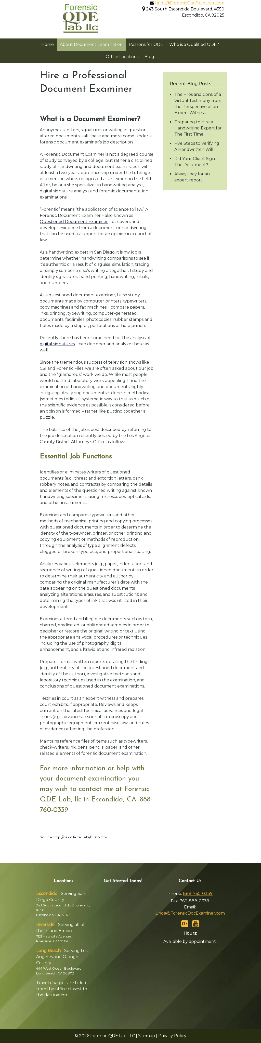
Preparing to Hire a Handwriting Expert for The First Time (198, 128)
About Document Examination (91, 44)
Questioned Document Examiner (74, 221)
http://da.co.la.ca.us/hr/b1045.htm (80, 837)
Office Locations (122, 56)
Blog (149, 56)
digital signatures (57, 343)
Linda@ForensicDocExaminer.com (189, 3)
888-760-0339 (198, 893)
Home (47, 44)
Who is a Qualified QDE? (194, 44)
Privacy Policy (172, 1035)
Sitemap (146, 1035)
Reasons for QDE (146, 44)
